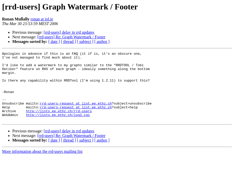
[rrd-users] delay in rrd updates (69, 32)
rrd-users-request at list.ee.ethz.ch (76, 114)
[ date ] (54, 41)
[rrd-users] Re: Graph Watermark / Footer (71, 37)
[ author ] (102, 41)
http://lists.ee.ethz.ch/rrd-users (59, 123)
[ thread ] (68, 41)
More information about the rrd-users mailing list (42, 165)
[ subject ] (85, 41)
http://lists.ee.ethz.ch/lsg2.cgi (58, 127)
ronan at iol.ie (41, 19)
